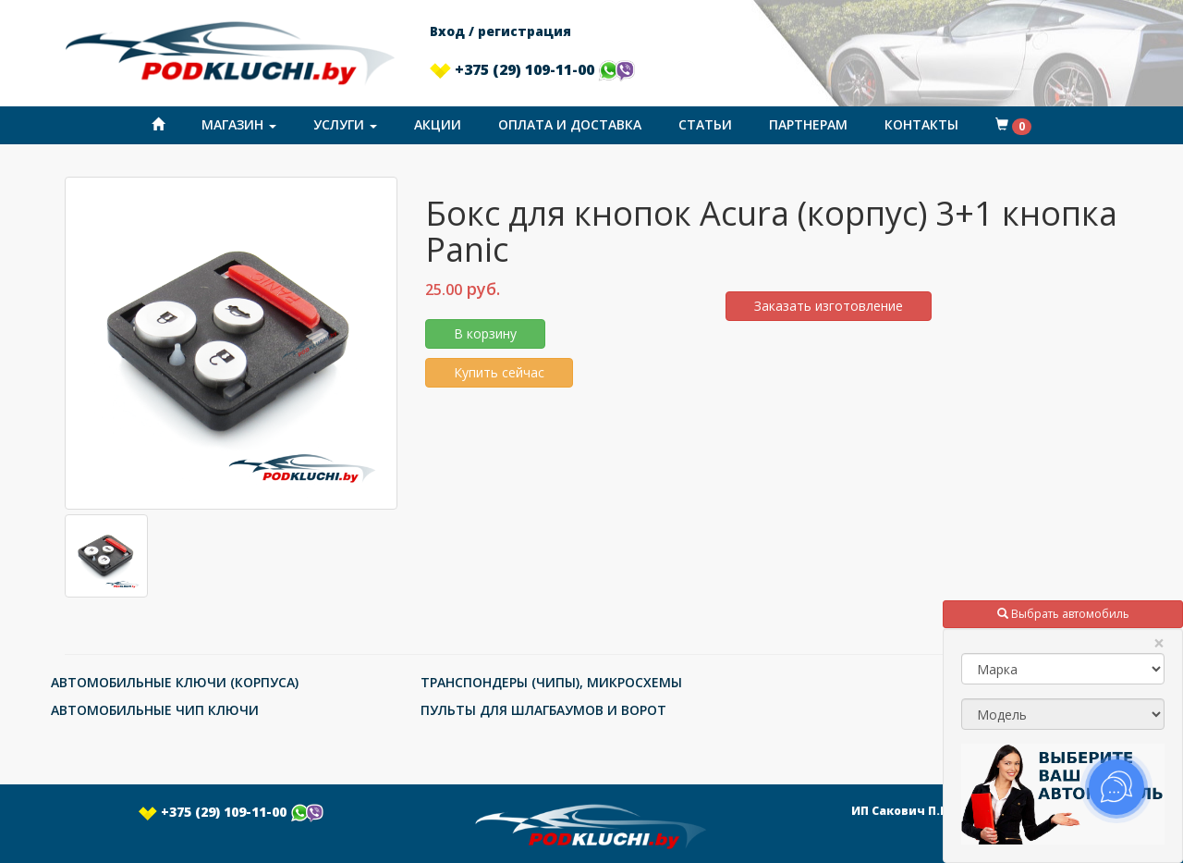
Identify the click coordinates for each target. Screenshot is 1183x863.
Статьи (705, 124)
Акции (437, 124)
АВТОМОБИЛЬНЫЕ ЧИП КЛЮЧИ (155, 710)
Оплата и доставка (569, 124)
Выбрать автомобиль (1063, 614)
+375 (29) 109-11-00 (532, 69)
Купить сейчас (499, 372)
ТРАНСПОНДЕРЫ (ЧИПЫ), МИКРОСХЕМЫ (551, 682)
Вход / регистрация (500, 31)
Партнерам (808, 124)
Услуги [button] (345, 124)
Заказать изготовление (828, 305)
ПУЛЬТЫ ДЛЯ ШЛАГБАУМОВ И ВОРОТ (543, 710)
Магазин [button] (238, 124)
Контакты (921, 124)
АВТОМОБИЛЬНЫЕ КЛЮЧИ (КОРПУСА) (175, 682)
